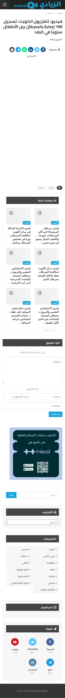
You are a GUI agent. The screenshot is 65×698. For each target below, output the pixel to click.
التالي (45, 330)
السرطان (41, 187)
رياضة (52, 569)
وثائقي (25, 563)
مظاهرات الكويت (47, 590)
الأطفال (51, 187)
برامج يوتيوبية (22, 569)
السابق (54, 330)
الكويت (55, 223)
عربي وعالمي (49, 556)
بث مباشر (24, 556)
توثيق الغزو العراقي (19, 583)
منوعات (51, 576)
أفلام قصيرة (23, 576)
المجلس (24, 549)
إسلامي (51, 583)
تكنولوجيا (51, 563)
